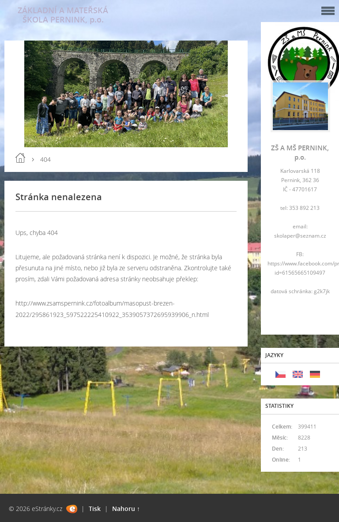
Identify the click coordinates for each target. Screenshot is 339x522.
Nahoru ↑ (126, 508)
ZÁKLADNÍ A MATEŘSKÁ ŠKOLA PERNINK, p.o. (63, 15)
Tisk (95, 508)
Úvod (20, 158)
